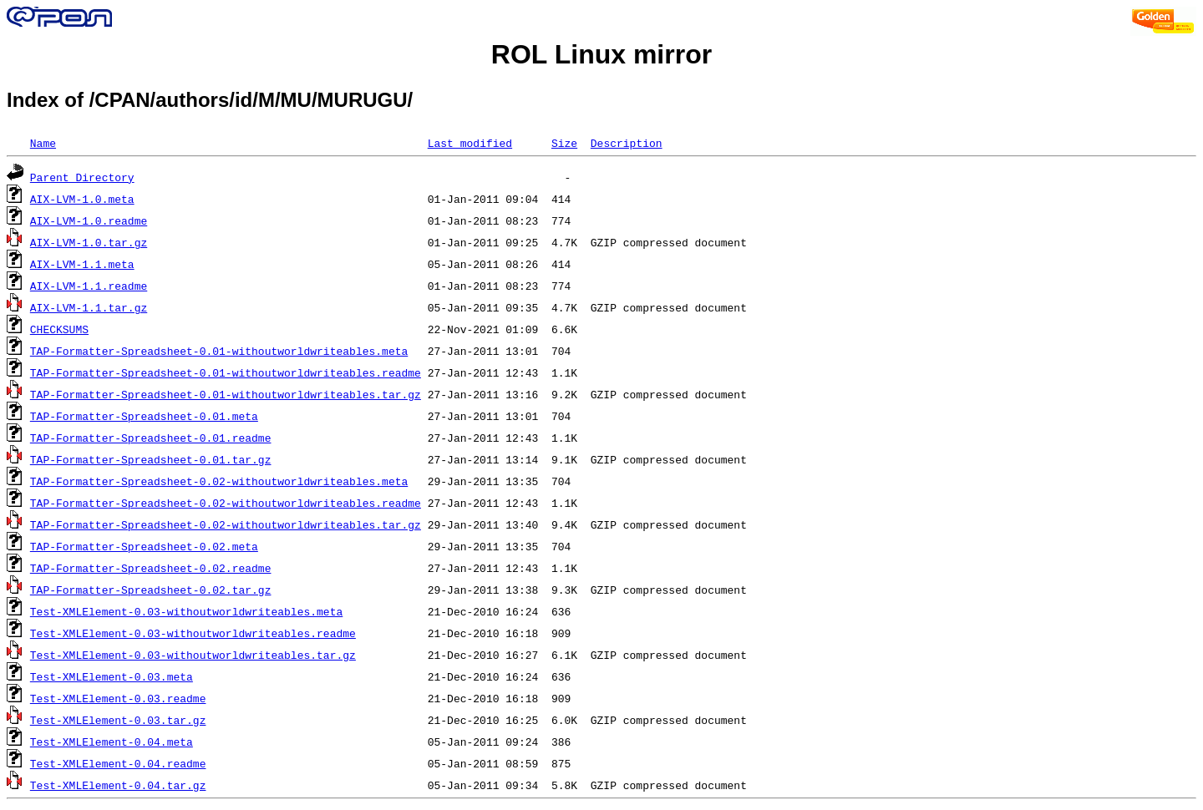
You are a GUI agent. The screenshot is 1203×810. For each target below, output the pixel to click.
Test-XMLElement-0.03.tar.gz (118, 719)
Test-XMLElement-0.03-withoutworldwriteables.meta (186, 611)
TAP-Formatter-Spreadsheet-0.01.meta (144, 415)
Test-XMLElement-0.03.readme (118, 698)
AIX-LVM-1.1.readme (88, 285)
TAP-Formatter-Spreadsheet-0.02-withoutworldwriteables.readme (225, 502)
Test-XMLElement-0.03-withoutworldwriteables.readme (193, 632)
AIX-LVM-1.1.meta (82, 263)
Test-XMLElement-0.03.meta (111, 676)
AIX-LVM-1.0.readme (88, 220)
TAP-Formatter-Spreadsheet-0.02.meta (144, 546)
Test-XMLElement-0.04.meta (111, 741)
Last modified (470, 142)
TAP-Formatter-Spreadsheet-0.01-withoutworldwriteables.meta (219, 350)
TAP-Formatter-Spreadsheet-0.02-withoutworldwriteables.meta (219, 481)
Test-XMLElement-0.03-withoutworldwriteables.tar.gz (193, 654)
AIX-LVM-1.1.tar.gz (88, 307)
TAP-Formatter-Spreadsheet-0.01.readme (151, 437)
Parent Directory (82, 177)
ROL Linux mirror (601, 54)
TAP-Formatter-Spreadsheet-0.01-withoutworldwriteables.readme (225, 372)
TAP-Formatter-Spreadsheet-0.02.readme (151, 567)
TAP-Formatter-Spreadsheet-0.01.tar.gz (151, 459)
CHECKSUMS (59, 329)
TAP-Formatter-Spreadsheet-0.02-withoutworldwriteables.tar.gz (225, 524)
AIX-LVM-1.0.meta (82, 198)
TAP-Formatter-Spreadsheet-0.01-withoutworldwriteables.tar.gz (225, 394)
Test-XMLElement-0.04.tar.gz (118, 784)
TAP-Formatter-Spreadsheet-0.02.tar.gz (151, 589)
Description (626, 142)
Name (43, 142)
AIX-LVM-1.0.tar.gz (88, 242)
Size (564, 142)
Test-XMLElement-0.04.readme (118, 763)
